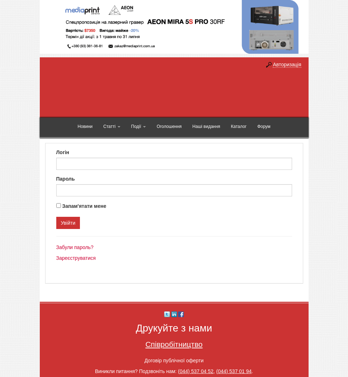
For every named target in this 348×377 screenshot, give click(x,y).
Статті (111, 126)
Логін (63, 152)
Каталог (239, 126)
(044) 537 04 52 (196, 371)
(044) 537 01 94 (234, 371)
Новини (85, 126)
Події (138, 126)
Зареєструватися (76, 258)
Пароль (65, 179)
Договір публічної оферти (174, 360)
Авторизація (287, 64)
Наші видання (206, 126)
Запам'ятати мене (84, 206)
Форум (263, 126)
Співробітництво (174, 344)
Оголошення (169, 126)
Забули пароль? (75, 247)
